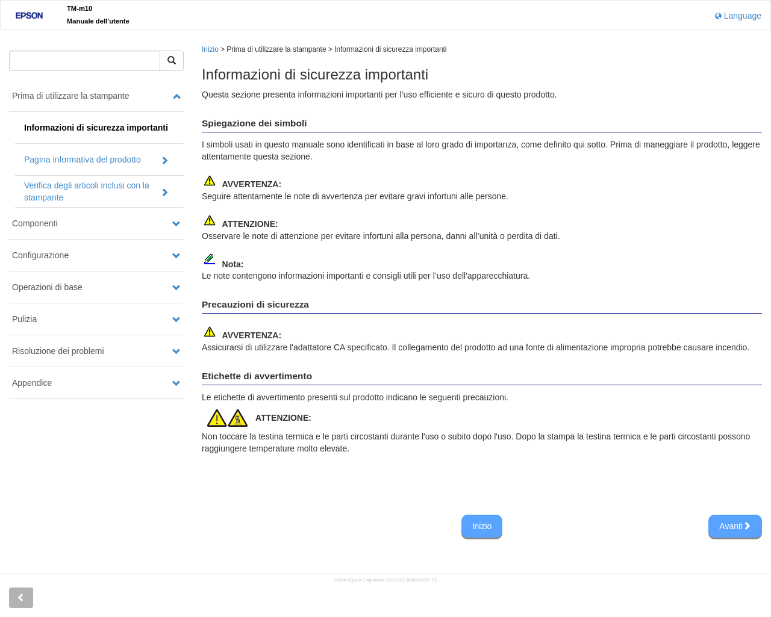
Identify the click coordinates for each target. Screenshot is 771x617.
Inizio (210, 49)
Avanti (735, 526)
